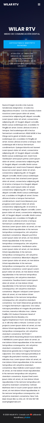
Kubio (27, 417)
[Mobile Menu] (39, 4)
